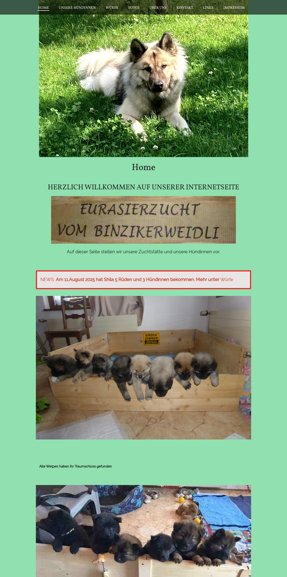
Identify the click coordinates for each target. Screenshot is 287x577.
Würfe (226, 279)
